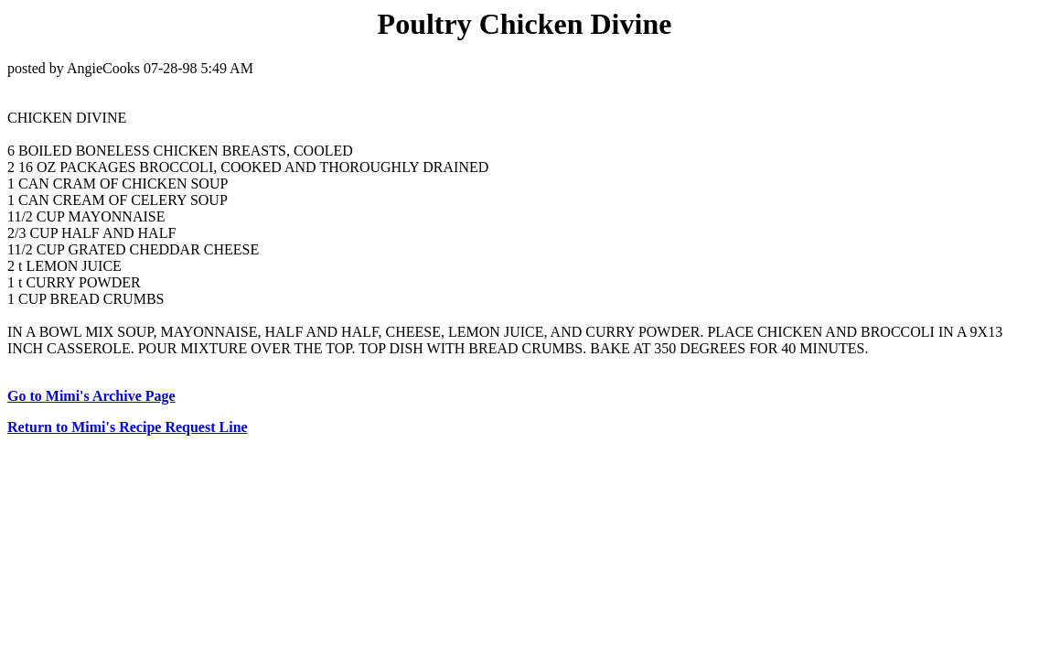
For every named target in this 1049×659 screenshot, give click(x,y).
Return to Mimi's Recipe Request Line (127, 427)
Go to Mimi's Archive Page (91, 396)
